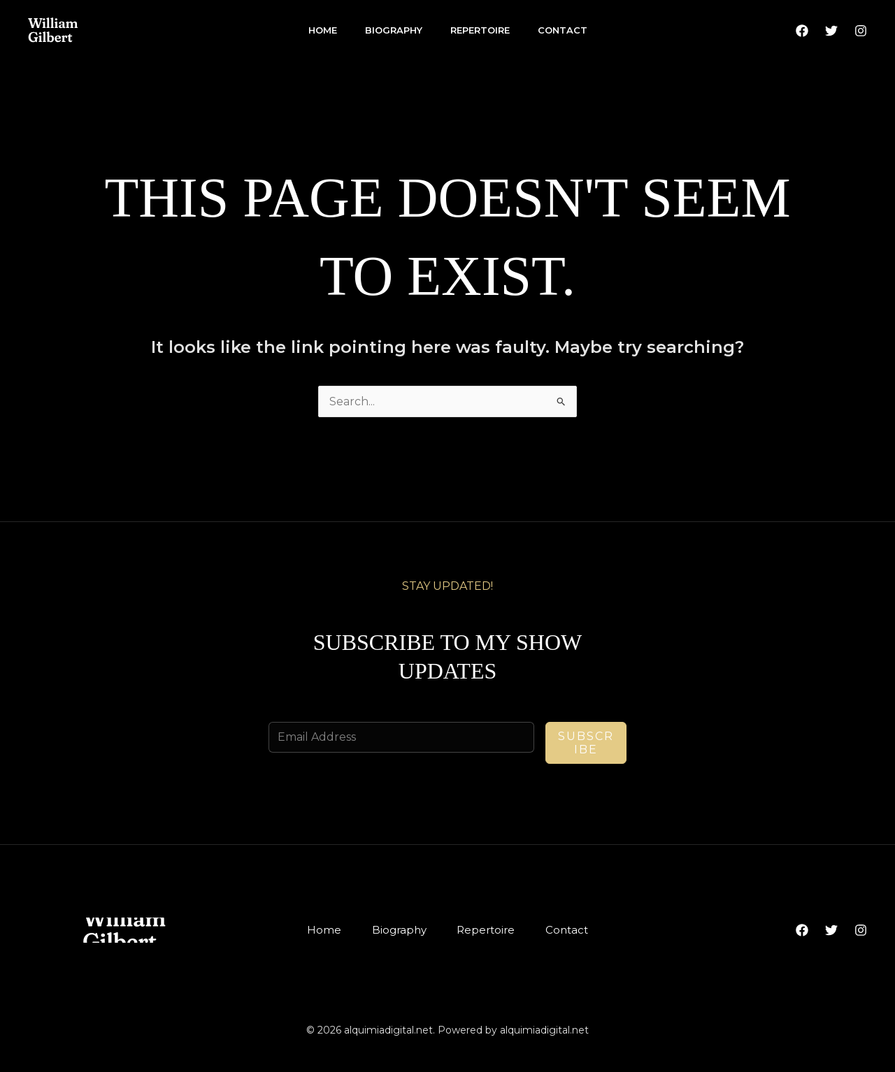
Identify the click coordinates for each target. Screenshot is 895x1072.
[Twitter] (831, 30)
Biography (393, 30)
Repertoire (480, 30)
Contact (562, 30)
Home (322, 30)
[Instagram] (860, 30)
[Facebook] (802, 30)
